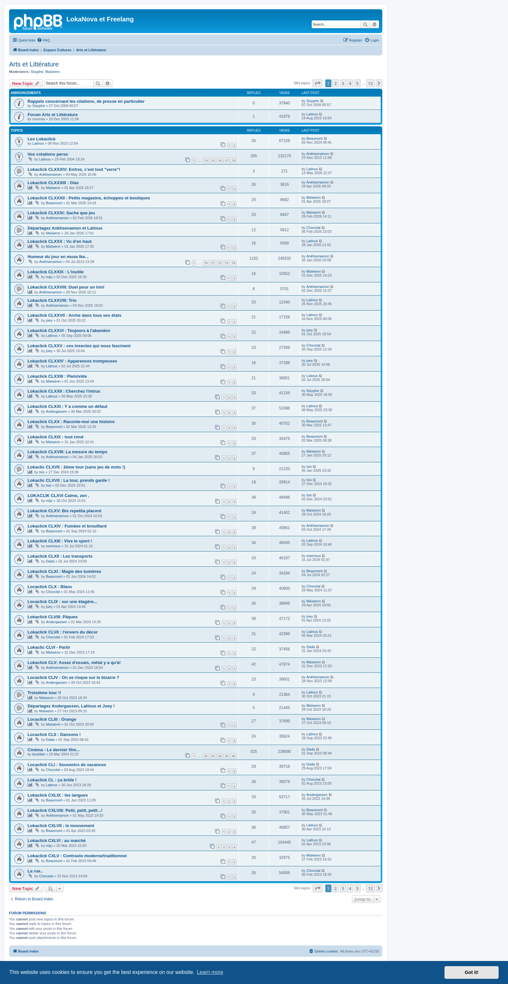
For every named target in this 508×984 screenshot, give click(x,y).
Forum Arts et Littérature (53, 114)
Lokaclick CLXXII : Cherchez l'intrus (64, 391)
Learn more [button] (210, 972)
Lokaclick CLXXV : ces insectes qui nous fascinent (79, 345)
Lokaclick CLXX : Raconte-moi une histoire (71, 421)
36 (233, 756)
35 (226, 756)
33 (212, 756)
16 (219, 160)
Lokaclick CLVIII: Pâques (53, 616)
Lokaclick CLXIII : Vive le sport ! (60, 541)
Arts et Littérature (34, 64)
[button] (317, 83)
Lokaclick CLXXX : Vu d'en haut (60, 241)
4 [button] (350, 83)
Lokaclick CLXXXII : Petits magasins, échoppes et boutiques (89, 198)
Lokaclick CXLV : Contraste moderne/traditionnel (77, 855)
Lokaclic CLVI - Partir (49, 647)
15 (212, 160)
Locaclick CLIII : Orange (52, 719)
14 (205, 160)
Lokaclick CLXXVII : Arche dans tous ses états (74, 315)
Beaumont (314, 138)
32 (205, 756)
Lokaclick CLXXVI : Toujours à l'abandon (69, 330)
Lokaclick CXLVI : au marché (57, 840)
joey (49, 320)
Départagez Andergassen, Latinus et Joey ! (71, 706)
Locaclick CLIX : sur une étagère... (62, 601)
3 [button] (343, 83)
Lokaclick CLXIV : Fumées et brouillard (67, 526)
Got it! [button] (472, 972)
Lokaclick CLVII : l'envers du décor (63, 632)
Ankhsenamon (317, 154)
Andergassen (56, 411)
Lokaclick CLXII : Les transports (60, 556)
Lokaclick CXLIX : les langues (58, 795)
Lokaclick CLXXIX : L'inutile (56, 271)
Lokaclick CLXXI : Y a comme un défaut (68, 406)
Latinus (312, 114)
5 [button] (357, 83)
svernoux (53, 546)
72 (219, 263)
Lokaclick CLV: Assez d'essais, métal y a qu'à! (74, 662)
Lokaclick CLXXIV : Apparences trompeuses (72, 361)
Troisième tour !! (44, 692)
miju (49, 277)
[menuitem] (43, 40)
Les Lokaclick (42, 138)
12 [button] (370, 83)
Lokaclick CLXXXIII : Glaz (53, 182)
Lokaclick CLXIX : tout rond (55, 436)
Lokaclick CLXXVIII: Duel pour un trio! (66, 287)
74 (233, 263)
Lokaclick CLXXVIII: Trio (52, 300)
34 (219, 756)
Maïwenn (52, 72)
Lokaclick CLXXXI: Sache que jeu (61, 212)
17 (226, 160)
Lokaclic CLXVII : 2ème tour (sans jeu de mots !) (76, 467)
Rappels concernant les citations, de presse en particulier (86, 101)
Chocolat (313, 228)
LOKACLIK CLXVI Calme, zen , (58, 495)
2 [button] (335, 83)
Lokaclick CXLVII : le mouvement (61, 825)
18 (233, 160)
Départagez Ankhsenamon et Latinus (65, 228)
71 (212, 263)
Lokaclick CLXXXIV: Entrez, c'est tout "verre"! (74, 169)
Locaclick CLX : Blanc (50, 586)
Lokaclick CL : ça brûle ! (52, 779)
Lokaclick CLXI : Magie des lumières (64, 571)
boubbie (38, 754)
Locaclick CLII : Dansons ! (54, 734)
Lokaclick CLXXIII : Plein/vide (57, 376)
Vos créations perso (48, 154)
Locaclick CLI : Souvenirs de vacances (67, 764)
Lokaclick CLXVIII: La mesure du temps (67, 451)
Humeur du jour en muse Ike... (58, 256)
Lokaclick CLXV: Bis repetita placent (64, 510)
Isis (42, 472)
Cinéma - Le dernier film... (54, 749)
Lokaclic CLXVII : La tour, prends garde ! (69, 480)
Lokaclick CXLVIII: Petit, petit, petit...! (65, 810)
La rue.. (35, 871)
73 (226, 263)
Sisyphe (37, 72)
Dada (50, 561)
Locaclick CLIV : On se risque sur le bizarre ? (73, 677)
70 (205, 263)
